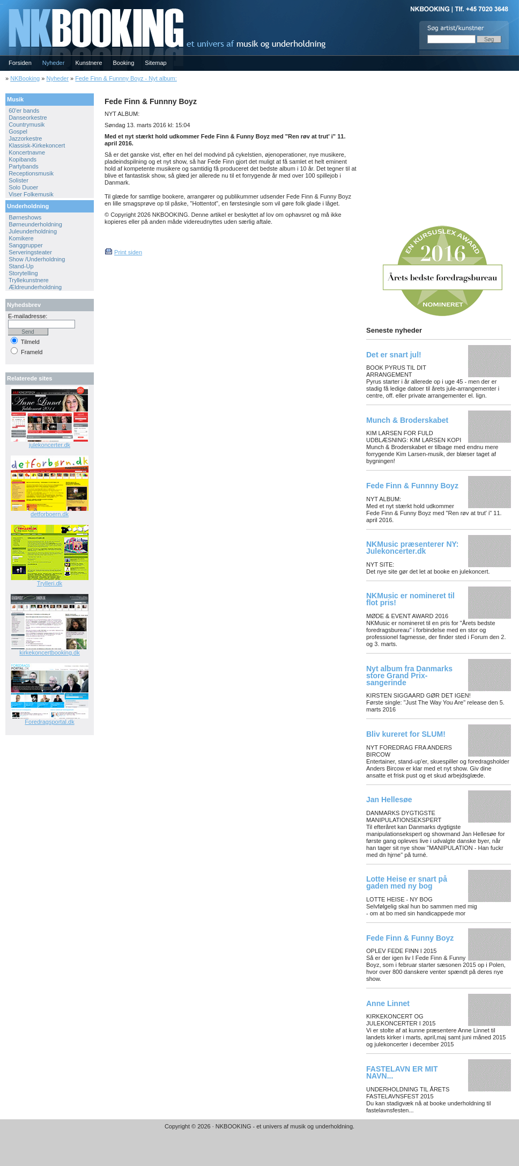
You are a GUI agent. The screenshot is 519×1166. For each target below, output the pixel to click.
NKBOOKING (1, 3)
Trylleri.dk (49, 583)
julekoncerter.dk (49, 445)
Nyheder (53, 63)
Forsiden (20, 63)
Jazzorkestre (25, 138)
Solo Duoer (23, 187)
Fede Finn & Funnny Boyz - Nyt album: (126, 78)
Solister (18, 180)
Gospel (18, 131)
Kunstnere (88, 63)
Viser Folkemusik (31, 194)
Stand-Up (21, 266)
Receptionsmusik (31, 173)
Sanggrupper (26, 245)
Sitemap (155, 63)
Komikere (21, 238)
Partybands (24, 166)
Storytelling (23, 273)
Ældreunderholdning (35, 287)
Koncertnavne (27, 152)
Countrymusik (27, 124)
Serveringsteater (30, 252)
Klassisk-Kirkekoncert (37, 145)
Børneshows (25, 217)
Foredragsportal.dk (49, 721)
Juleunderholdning (33, 231)
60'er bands (24, 110)
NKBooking (25, 78)
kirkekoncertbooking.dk (49, 652)
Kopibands (22, 159)
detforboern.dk (50, 514)
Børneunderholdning (35, 224)
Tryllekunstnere (29, 280)
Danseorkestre (28, 117)
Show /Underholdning (37, 259)
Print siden (128, 252)
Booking (124, 63)
